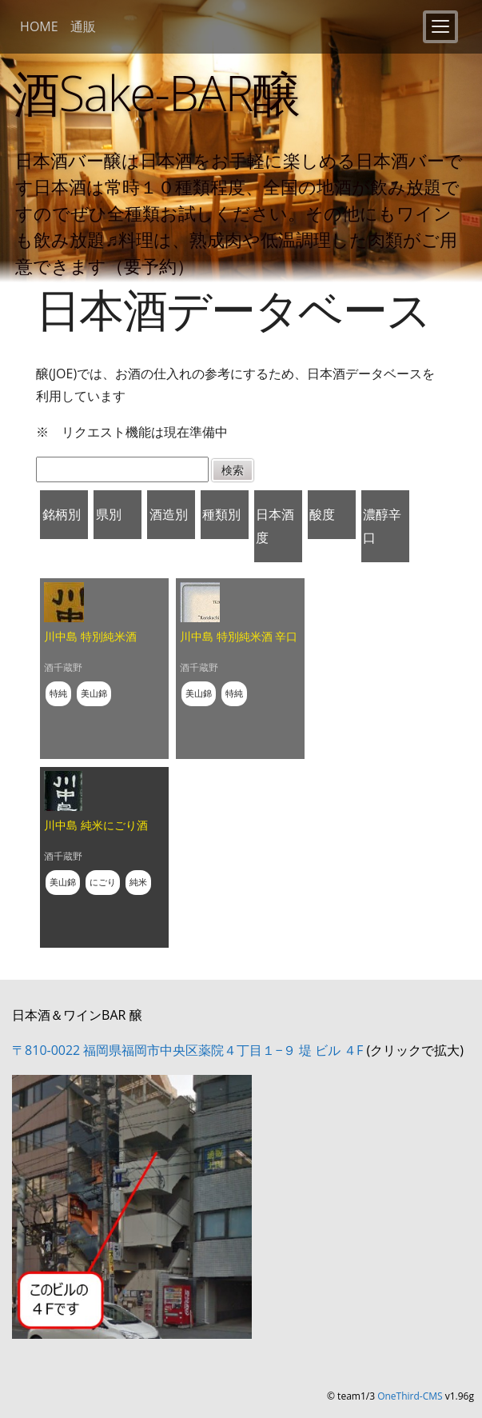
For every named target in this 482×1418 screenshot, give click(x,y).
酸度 (322, 514)
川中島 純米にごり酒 (96, 825)
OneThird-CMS (409, 1396)
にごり (103, 882)
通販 (83, 26)
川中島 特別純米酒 (90, 636)
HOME (39, 26)
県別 (108, 514)
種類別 (221, 514)
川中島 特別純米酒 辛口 (238, 636)
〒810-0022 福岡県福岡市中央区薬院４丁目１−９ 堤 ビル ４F (187, 1050)
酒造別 (168, 514)
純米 (138, 882)
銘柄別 (61, 514)
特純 (58, 693)
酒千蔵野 (63, 667)
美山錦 (94, 693)
